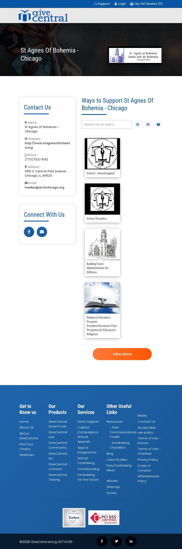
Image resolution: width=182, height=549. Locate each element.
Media (142, 415)
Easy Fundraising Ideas (119, 468)
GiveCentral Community (58, 445)
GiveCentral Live (58, 434)
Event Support (88, 421)
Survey (112, 493)
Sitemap (113, 487)
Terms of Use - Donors (149, 440)
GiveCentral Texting (58, 477)
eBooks (112, 481)
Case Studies (117, 459)
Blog (110, 453)
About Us (26, 427)
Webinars (26, 455)
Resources (115, 421)
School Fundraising (86, 460)
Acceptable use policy (147, 430)
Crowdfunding (88, 469)
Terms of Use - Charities (149, 451)
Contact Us (146, 421)
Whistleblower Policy (148, 478)
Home (24, 421)
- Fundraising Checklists (119, 445)
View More (122, 354)
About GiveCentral (28, 436)
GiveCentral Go (58, 455)
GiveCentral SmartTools (58, 423)
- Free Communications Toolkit (123, 432)
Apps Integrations (87, 449)
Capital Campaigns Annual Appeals (88, 434)
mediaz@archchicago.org (44, 187)
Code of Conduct (144, 468)
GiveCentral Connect (58, 466)
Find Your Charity (26, 446)
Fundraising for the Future (88, 477)
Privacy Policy (148, 459)
